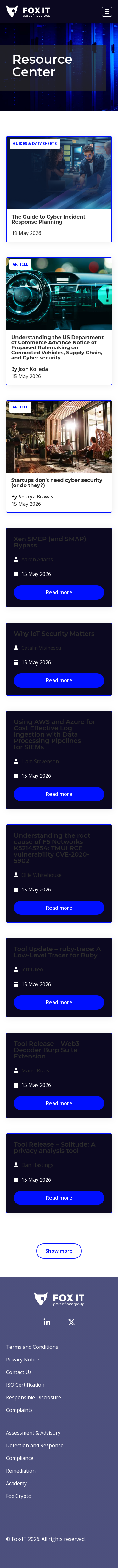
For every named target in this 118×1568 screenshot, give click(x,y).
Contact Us (19, 1372)
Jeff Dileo (32, 969)
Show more (59, 1250)
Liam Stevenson (40, 761)
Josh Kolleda (33, 368)
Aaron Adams (37, 559)
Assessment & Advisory (33, 1432)
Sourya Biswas (36, 496)
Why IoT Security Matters (54, 633)
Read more (59, 592)
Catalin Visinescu (41, 647)
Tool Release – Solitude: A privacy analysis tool (55, 1148)
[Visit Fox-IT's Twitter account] (71, 1322)
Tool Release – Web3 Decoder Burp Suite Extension (46, 1050)
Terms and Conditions (32, 1346)
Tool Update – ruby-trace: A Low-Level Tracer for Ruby (57, 952)
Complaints (19, 1410)
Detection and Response (35, 1445)
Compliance (19, 1458)
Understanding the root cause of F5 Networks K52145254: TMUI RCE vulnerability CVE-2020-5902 (52, 848)
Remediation (21, 1470)
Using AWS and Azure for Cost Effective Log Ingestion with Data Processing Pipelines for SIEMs (54, 734)
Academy (16, 1483)
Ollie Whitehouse (41, 874)
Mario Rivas (35, 1070)
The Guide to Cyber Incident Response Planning (49, 219)
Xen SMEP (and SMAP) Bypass (50, 542)
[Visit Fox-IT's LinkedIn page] (46, 1321)
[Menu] (107, 12)
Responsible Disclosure (33, 1397)
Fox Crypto (18, 1496)
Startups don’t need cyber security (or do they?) (57, 482)
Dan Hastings (37, 1164)
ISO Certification (25, 1384)
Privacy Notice (22, 1359)
